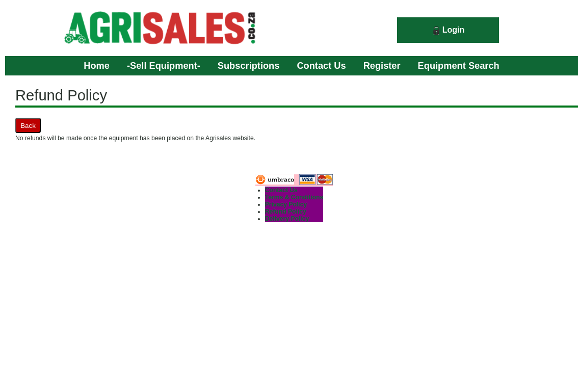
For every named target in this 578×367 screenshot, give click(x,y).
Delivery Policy (287, 218)
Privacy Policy (286, 204)
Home (97, 65)
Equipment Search (459, 65)
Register (382, 65)
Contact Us (321, 65)
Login (453, 29)
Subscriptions (249, 65)
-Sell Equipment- (163, 65)
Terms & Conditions (294, 197)
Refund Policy (285, 211)
